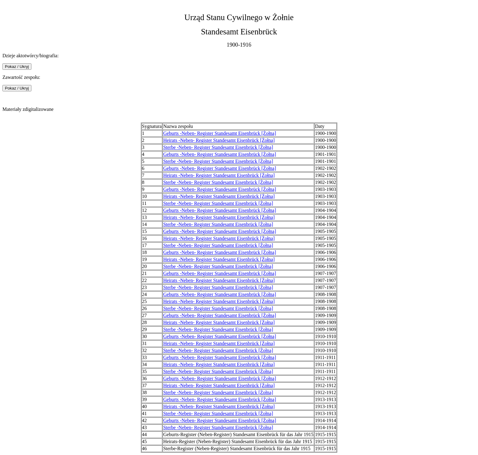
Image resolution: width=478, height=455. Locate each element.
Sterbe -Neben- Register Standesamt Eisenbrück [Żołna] (218, 147)
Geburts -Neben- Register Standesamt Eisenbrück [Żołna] (219, 133)
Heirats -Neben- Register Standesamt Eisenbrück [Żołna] (219, 140)
